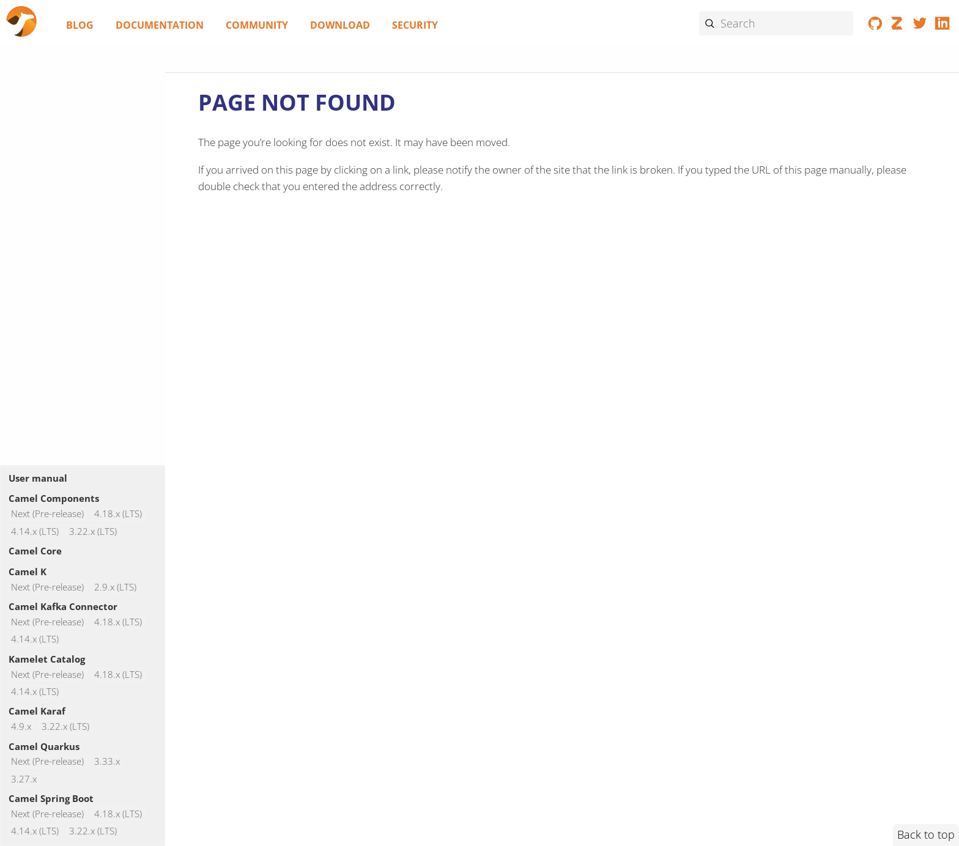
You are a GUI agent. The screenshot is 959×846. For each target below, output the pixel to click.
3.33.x (107, 762)
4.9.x (21, 726)
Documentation (160, 25)
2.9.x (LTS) (115, 587)
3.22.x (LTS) (93, 531)
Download (340, 25)
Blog (80, 25)
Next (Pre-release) (47, 514)
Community (257, 25)
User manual (38, 478)
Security (415, 25)
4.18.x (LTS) (118, 514)
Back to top (926, 834)
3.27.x (24, 779)
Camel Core (35, 550)
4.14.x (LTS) (35, 531)
